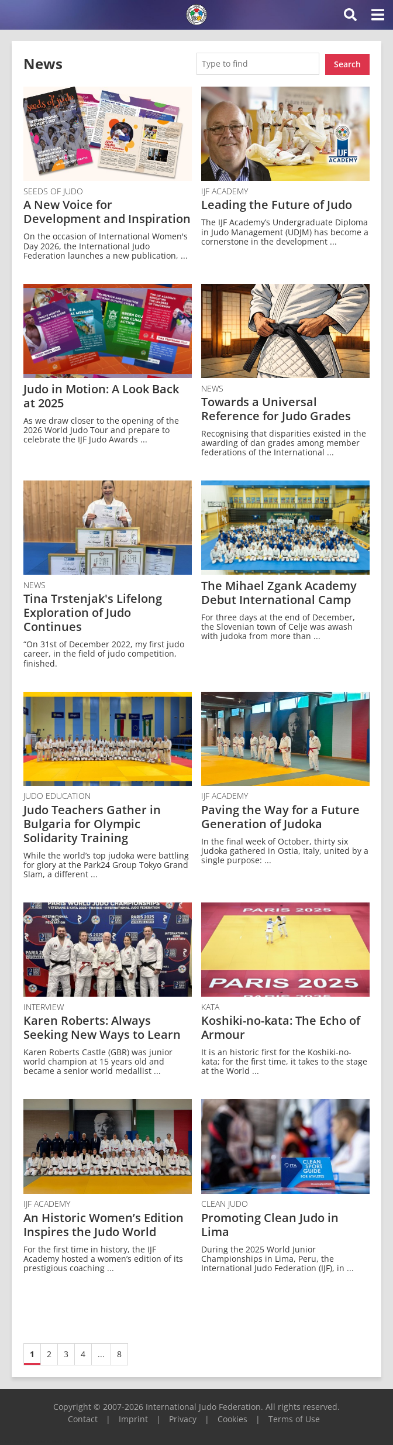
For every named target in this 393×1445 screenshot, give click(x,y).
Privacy (182, 1417)
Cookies (232, 1417)
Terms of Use (294, 1417)
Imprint (133, 1417)
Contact (83, 1417)
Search (347, 62)
